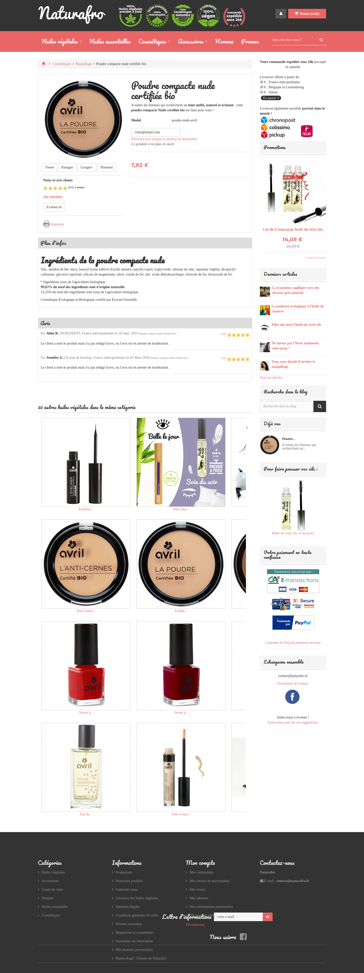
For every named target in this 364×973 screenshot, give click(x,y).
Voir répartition (52, 196)
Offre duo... (181, 509)
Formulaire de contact (292, 683)
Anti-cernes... (86, 611)
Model (136, 120)
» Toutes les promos (315, 257)
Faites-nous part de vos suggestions (293, 722)
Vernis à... (86, 712)
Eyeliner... (86, 509)
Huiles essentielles (110, 41)
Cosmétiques (152, 42)
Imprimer (57, 224)
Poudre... (181, 611)
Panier (307, 14)
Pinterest (106, 167)
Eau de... (86, 814)
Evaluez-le (54, 207)
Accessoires (190, 42)
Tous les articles (271, 377)
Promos (250, 41)
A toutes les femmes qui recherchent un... (299, 446)
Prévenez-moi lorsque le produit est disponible (164, 139)
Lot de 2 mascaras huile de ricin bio (293, 229)
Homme (224, 41)
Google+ (87, 167)
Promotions (275, 147)
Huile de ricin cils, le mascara (293, 533)
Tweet (49, 167)
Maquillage (84, 64)
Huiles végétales (60, 42)
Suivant (247, 427)
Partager (67, 167)
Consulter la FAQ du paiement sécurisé (293, 643)
